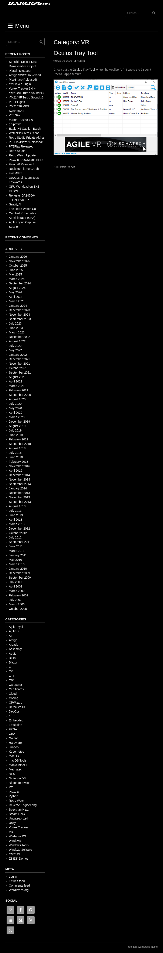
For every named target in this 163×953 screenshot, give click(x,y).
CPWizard (15, 702)
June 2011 (16, 546)
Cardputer (15, 684)
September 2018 (20, 444)
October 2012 (18, 533)
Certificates (16, 689)
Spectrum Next (19, 809)
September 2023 (20, 319)
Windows (15, 840)
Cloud (13, 693)
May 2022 (15, 350)
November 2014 (19, 479)
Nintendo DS (17, 778)
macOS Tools (18, 760)
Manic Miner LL (19, 765)
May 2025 (15, 274)
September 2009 (20, 577)
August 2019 (17, 426)
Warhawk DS (17, 836)
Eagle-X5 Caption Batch (25, 128)
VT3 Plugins (17, 102)
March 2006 (17, 604)
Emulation (15, 725)
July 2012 (15, 537)
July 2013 (15, 510)
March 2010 (17, 564)
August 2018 (17, 448)
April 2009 (15, 586)
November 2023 (19, 314)
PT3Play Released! (21, 146)
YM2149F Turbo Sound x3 (26, 97)
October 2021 (18, 368)
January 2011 (18, 555)
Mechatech (16, 769)
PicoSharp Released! (23, 79)
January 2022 (18, 354)
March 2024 (17, 301)
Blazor (13, 662)
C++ (11, 676)
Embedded (16, 720)
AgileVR (14, 631)
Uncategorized (18, 818)
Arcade (13, 644)
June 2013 (16, 515)
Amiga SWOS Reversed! (25, 75)
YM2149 (14, 854)
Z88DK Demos (18, 858)
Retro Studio (17, 151)
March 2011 (17, 550)
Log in (13, 876)
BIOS (12, 658)
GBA (12, 733)
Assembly (15, 649)
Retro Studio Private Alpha (26, 137)
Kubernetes (16, 751)
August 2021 (17, 377)
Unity (12, 823)
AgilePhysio (16, 626)
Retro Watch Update (22, 155)
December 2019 (19, 421)
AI (10, 635)
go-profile (15, 124)
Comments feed (19, 885)
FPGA (13, 729)
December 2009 (19, 573)
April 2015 (15, 470)
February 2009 (18, 595)
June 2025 (16, 270)
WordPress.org (19, 890)
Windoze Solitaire (20, 849)
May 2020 (15, 408)
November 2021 (19, 363)
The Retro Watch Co (22, 209)
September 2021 (20, 372)
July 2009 (15, 582)
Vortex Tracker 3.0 (21, 119)
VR (73, 167)
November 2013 (19, 497)
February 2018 (18, 461)
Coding (13, 698)
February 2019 (18, 439)
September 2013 (20, 501)
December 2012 (19, 528)
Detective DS (17, 707)
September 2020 (20, 394)
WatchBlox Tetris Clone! (24, 133)
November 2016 (19, 466)
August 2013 (17, 506)
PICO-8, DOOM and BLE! (26, 160)
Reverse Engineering (23, 805)
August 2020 (17, 399)
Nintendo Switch (19, 782)
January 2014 (18, 488)
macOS (14, 756)
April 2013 (15, 519)
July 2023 (15, 323)
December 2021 (19, 359)
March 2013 (17, 524)
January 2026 (18, 256)
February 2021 (18, 390)
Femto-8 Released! (21, 164)
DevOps (14, 711)
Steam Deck (17, 814)
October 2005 (18, 608)
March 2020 (17, 417)
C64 (11, 680)
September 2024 (20, 283)
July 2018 (15, 452)
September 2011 (20, 542)
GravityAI (15, 204)
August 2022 (17, 341)
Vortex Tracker (18, 827)
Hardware (15, 742)
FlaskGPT (15, 173)
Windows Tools (19, 845)
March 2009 (17, 591)
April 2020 (15, 412)
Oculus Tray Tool (75, 53)
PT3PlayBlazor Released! (26, 142)
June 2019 (16, 435)
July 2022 (15, 345)
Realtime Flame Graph (24, 168)
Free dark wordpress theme (142, 946)
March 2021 (17, 386)
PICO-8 (14, 791)
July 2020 (15, 403)
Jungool (14, 747)
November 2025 (19, 261)
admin (81, 60)
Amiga (13, 640)
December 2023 (19, 310)
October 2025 (18, 265)
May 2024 (15, 292)
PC (11, 787)
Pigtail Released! (20, 70)
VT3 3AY (15, 115)
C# (11, 671)
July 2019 (15, 430)
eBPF (12, 716)
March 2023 (17, 332)
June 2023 (16, 328)
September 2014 (20, 484)
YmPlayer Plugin (20, 84)
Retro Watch (17, 800)
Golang (13, 738)
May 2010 (15, 559)
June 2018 (16, 457)
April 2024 (15, 296)
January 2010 (18, 568)
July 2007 (15, 600)
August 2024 (17, 288)
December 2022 (19, 337)
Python (13, 796)
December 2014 (19, 475)
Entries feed (17, 881)
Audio (13, 653)
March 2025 (17, 279)
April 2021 (15, 381)
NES (12, 774)
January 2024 (18, 305)
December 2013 (19, 493)
